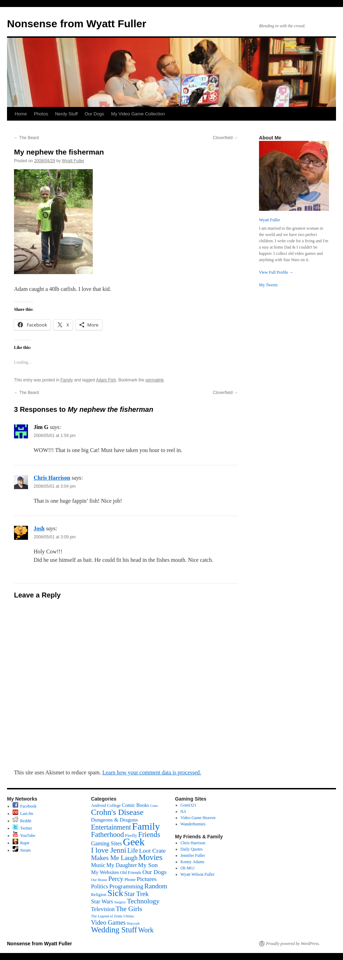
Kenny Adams (192, 861)
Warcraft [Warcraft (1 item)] (133, 923)
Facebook (25, 806)
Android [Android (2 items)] (98, 805)
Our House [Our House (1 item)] (99, 880)
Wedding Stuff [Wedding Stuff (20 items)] (114, 929)
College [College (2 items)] (114, 805)
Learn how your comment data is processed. (151, 772)
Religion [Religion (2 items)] (98, 894)
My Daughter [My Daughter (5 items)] (121, 865)
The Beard (26, 137)
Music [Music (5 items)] (98, 865)
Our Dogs (94, 113)
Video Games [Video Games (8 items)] (108, 922)
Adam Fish (106, 380)
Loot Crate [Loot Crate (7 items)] (152, 850)
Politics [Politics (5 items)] (99, 886)
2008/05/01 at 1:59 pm (55, 435)
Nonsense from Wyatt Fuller (76, 23)
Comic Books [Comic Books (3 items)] (135, 805)
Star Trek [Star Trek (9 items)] (136, 893)
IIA (184, 811)
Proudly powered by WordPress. (293, 943)
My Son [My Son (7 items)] (148, 864)
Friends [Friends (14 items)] (149, 834)
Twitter (22, 828)
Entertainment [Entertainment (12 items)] (111, 827)
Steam (22, 850)
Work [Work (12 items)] (146, 930)
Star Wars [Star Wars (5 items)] (102, 901)
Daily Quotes (192, 849)
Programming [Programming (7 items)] (126, 886)
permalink (155, 380)
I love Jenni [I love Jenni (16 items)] (108, 850)
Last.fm (23, 813)
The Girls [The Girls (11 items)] (129, 908)
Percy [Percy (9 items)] (115, 878)
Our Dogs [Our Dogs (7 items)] (154, 871)
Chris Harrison (52, 478)
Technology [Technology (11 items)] (143, 901)
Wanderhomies (193, 824)
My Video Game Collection (138, 113)
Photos (41, 113)
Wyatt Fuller (73, 160)
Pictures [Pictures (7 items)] (146, 878)
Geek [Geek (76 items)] (134, 841)
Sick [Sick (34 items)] (115, 893)
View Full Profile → (276, 272)
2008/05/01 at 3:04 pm (55, 486)
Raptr (21, 842)
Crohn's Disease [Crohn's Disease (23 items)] (117, 812)
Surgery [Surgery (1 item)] (120, 902)
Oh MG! (188, 868)
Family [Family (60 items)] (146, 826)
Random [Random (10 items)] (155, 886)
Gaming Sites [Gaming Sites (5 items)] (106, 843)
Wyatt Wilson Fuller (198, 874)
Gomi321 (188, 805)
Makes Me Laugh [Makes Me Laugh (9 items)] (114, 857)
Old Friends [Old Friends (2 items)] (130, 872)
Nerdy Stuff (66, 113)
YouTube (24, 835)
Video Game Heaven (198, 817)
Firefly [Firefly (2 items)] (131, 835)
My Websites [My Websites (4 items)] (105, 872)
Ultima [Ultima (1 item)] (129, 916)
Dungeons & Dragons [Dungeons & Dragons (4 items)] (114, 820)
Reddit (22, 820)
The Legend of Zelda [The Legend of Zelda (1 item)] (106, 916)
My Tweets (268, 284)
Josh (39, 528)
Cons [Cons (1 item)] (154, 806)
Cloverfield (225, 137)
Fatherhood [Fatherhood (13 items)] (107, 834)
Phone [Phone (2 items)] (129, 879)
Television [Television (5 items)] (103, 909)
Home (21, 113)
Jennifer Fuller (193, 855)
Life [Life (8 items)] (132, 850)
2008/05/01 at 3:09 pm (55, 537)
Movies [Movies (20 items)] (150, 857)
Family (67, 380)
